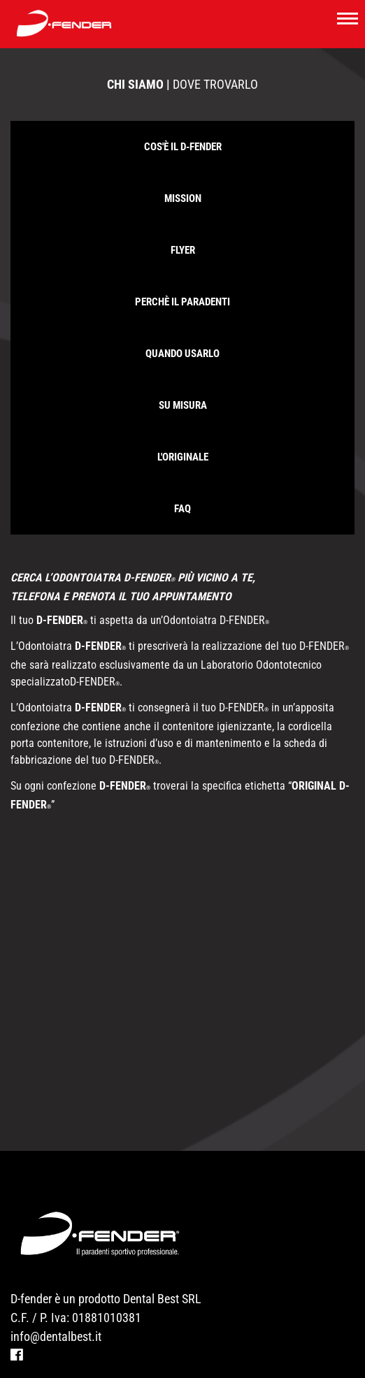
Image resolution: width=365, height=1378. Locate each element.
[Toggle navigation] (347, 17)
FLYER (183, 250)
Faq (182, 508)
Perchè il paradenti (182, 302)
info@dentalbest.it (55, 1305)
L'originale (182, 457)
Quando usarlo (182, 353)
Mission (182, 198)
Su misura (183, 405)
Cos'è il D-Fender (183, 146)
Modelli (33, 1370)
